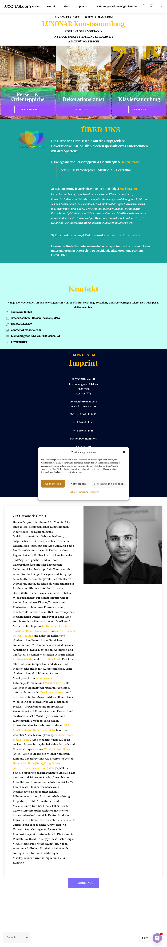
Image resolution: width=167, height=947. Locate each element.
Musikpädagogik (55, 666)
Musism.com (139, 109)
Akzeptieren (53, 483)
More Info (84, 866)
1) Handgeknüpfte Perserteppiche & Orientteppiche (86, 160)
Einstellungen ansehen (109, 483)
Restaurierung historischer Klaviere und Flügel (87, 187)
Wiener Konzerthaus (56, 732)
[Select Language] (16, 937)
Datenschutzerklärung (79, 492)
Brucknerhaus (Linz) (35, 751)
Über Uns (34, 6)
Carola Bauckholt (50, 643)
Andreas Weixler (23, 643)
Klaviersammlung (139, 99)
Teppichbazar (130, 160)
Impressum (94, 492)
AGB (92, 941)
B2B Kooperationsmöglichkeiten (117, 6)
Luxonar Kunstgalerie (125, 233)
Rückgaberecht (65, 941)
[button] (124, 452)
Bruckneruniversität (53, 676)
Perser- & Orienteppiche (28, 97)
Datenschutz (103, 941)
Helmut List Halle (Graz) (28, 747)
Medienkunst (44, 662)
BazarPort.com (83, 109)
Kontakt (52, 6)
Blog (66, 6)
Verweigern (78, 483)
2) (53, 187)
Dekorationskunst (83, 99)
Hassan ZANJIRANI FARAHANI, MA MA (83, 446)
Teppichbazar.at (27, 109)
